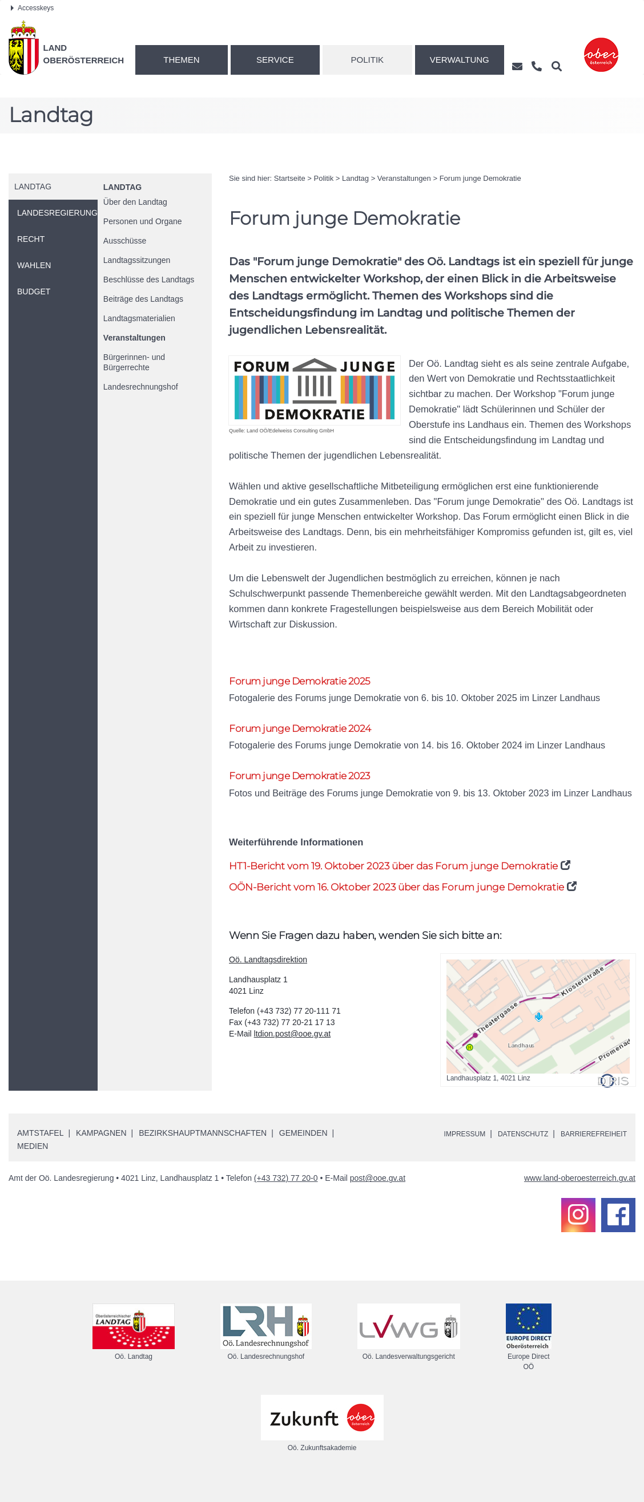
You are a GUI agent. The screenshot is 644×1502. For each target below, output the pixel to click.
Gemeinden (303, 1153)
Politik (367, 59)
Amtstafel (40, 1153)
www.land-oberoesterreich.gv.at (579, 1199)
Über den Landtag (135, 202)
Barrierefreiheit (588, 1154)
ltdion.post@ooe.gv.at (292, 1054)
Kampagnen (101, 1153)
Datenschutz (507, 1154)
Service (275, 59)
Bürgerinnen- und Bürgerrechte (134, 362)
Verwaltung (459, 59)
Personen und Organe (142, 221)
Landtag (122, 187)
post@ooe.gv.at (377, 1199)
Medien (32, 1166)
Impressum (441, 1154)
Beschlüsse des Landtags (149, 279)
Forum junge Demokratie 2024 (309, 730)
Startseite (289, 178)
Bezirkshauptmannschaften (203, 1153)
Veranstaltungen (134, 337)
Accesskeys (32, 8)
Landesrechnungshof (140, 386)
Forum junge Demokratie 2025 (308, 681)
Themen (181, 59)
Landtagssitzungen (137, 260)
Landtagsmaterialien (139, 318)
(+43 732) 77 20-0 (286, 1199)
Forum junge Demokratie (480, 178)
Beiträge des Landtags (143, 298)
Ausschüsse (124, 240)
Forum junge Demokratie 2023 (308, 780)
